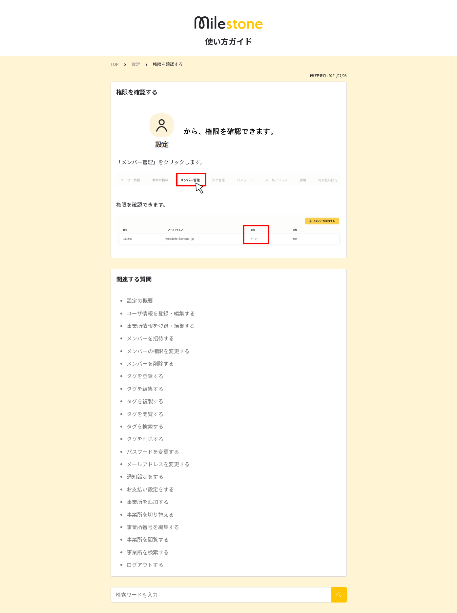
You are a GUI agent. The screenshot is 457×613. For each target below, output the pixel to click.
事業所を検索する (148, 552)
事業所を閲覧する (148, 539)
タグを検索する (145, 426)
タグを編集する (145, 389)
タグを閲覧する (145, 414)
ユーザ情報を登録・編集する (161, 313)
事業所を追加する (148, 502)
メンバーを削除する (150, 363)
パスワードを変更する (153, 451)
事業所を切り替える (150, 514)
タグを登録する (145, 376)
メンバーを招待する (150, 338)
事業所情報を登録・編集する (161, 326)
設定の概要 (140, 300)
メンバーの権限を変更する (158, 351)
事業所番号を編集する (153, 527)
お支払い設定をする (150, 489)
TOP (115, 64)
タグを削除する (145, 439)
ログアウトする (145, 564)
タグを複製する (145, 401)
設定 (136, 64)
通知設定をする (145, 476)
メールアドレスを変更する (158, 464)
